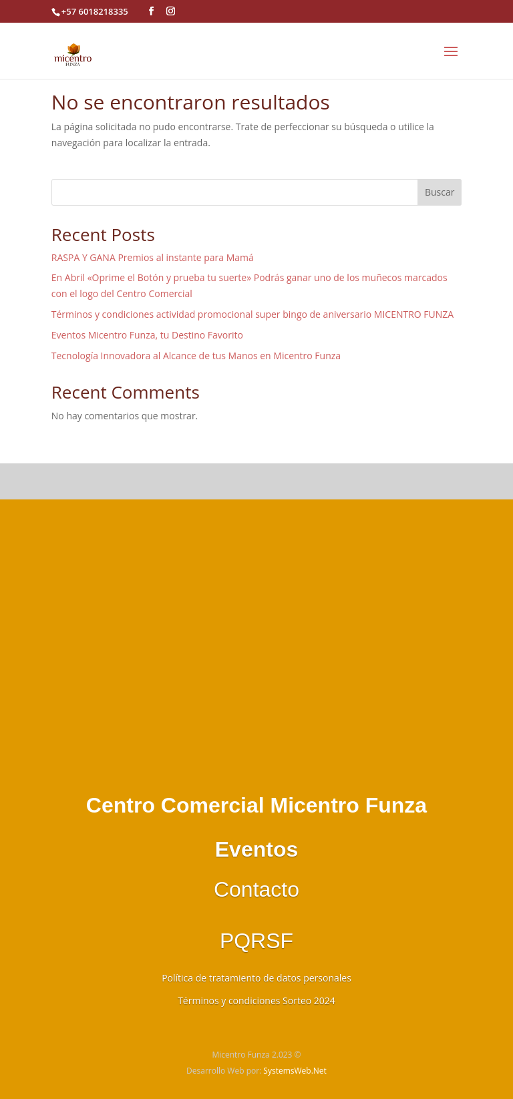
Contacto (256, 889)
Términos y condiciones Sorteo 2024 (256, 1000)
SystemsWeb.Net (295, 1070)
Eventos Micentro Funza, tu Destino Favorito (147, 334)
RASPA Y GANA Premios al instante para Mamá (152, 257)
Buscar (440, 192)
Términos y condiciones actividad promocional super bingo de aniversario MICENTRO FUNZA (252, 314)
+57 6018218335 (94, 11)
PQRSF (256, 941)
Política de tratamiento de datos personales (256, 977)
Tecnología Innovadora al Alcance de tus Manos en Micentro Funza (196, 355)
